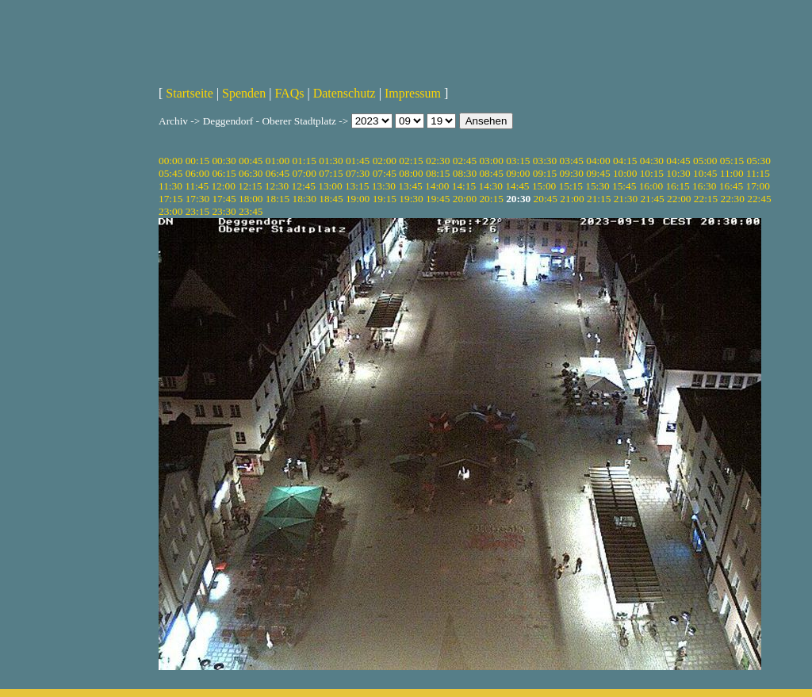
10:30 (678, 173)
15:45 (624, 186)
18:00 (250, 199)
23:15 (197, 211)
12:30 (277, 186)
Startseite (189, 93)
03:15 (518, 161)
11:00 (732, 173)
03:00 (491, 161)
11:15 (758, 173)
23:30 (224, 211)
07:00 (304, 173)
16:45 (731, 186)
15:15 (571, 186)
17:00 (758, 186)
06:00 (197, 173)
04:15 (625, 161)
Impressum (413, 93)
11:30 (170, 186)
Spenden (244, 93)
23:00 (170, 211)
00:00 (170, 161)
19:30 (411, 199)
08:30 (465, 173)
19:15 (384, 199)
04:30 (652, 161)
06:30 (250, 173)
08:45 (491, 173)
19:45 (438, 199)
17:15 (170, 199)
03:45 (572, 161)
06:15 (224, 173)
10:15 (652, 173)
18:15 (277, 199)
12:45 (304, 186)
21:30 (626, 199)
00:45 (250, 161)
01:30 (331, 161)
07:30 (358, 173)
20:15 (491, 199)
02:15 (411, 161)
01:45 (358, 161)
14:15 (464, 186)
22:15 (706, 199)
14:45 (517, 186)
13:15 (357, 186)
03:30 (545, 161)
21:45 (652, 199)
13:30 (384, 186)
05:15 (732, 161)
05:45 (170, 173)
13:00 (330, 186)
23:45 (250, 211)
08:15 (438, 173)
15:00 (544, 186)
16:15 (677, 186)
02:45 (465, 161)
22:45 (759, 199)
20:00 (465, 199)
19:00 (358, 199)
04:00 (598, 161)
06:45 (277, 173)
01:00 (277, 161)
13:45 (410, 186)
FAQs (289, 93)
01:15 (304, 161)
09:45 (598, 173)
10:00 (625, 173)
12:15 (250, 186)
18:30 (304, 199)
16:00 (651, 186)
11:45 (197, 186)
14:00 (437, 186)
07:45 (384, 173)
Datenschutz (344, 93)
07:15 (331, 173)
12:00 (223, 186)
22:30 (733, 199)
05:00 (705, 161)
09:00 (518, 173)
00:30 (224, 161)
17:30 (197, 199)
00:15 (197, 161)
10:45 (705, 173)
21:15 (599, 199)
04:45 (678, 161)
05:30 (758, 161)
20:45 (545, 199)
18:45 (331, 199)
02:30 (438, 161)
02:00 (384, 161)
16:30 (704, 186)
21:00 (572, 199)
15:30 (597, 186)
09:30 (572, 173)
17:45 (224, 199)
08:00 (411, 173)
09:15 (545, 173)
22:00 (679, 199)
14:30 (490, 186)
